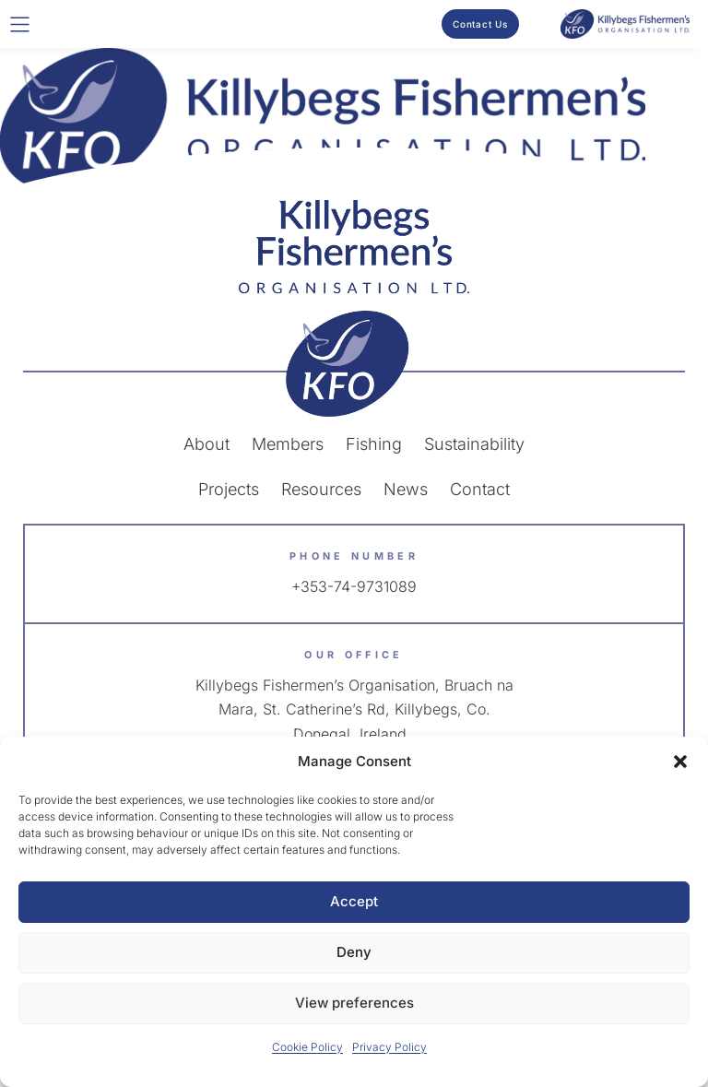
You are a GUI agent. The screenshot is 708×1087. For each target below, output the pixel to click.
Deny (354, 952)
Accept (354, 901)
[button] (680, 761)
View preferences (354, 1002)
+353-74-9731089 (354, 586)
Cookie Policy (307, 1047)
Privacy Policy (389, 1047)
